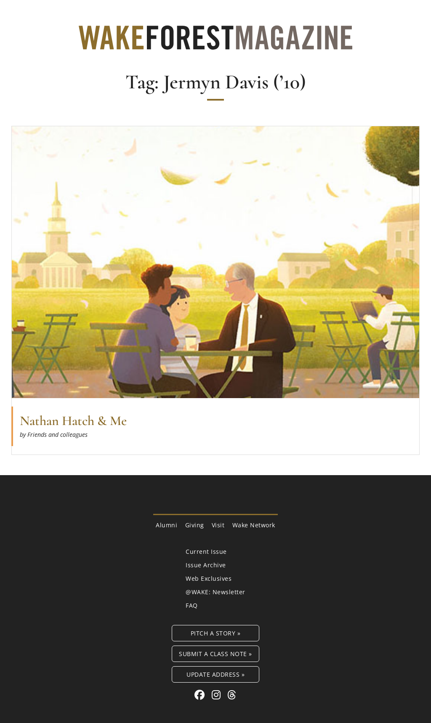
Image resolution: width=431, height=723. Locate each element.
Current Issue (206, 552)
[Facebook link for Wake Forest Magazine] (201, 695)
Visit (218, 525)
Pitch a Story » (216, 633)
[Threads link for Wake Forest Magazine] (232, 695)
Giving (194, 525)
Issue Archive (206, 565)
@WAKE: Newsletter (215, 592)
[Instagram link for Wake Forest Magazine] (217, 695)
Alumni (166, 525)
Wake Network (253, 525)
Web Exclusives (208, 578)
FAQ (192, 605)
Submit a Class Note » (215, 654)
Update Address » (215, 674)
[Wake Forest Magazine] (215, 43)
